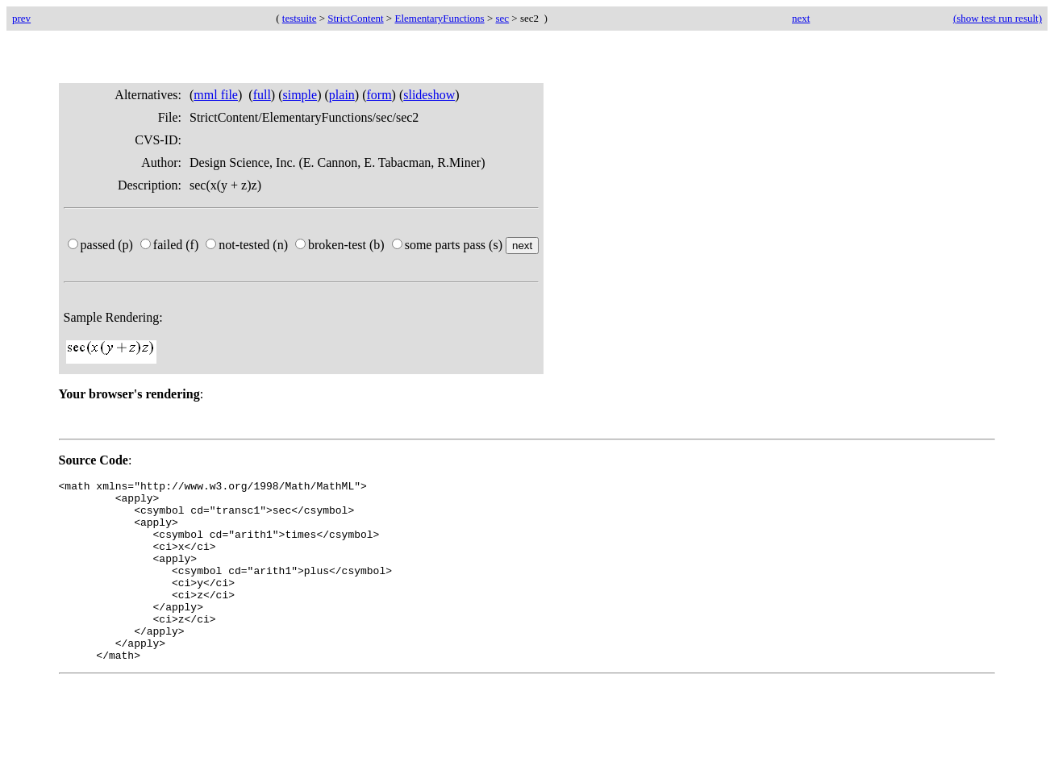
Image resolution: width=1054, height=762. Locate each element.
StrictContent (355, 18)
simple (300, 95)
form (378, 95)
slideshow (429, 95)
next (801, 18)
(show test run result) (997, 18)
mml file (216, 95)
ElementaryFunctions (439, 18)
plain (342, 95)
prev (21, 18)
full (262, 95)
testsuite (299, 18)
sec (503, 18)
